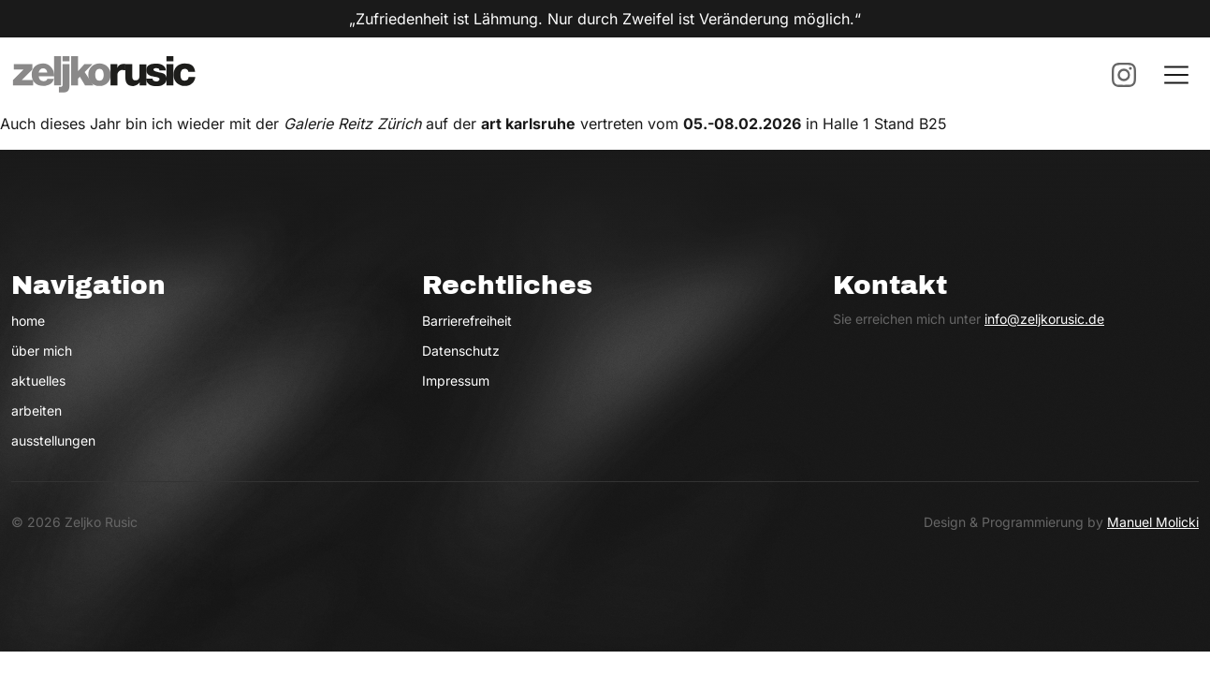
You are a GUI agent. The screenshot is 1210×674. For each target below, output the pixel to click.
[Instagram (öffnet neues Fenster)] (1124, 75)
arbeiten (36, 410)
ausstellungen (53, 440)
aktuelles (38, 380)
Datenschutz (461, 351)
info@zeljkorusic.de (1044, 319)
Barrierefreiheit (467, 321)
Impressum (455, 380)
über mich (41, 351)
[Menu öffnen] (1176, 74)
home (28, 321)
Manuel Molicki (1153, 522)
